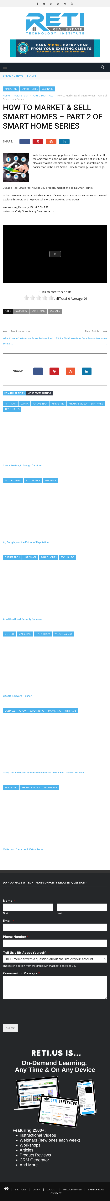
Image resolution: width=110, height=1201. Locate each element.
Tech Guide (67, 557)
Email (8, 921)
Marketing (11, 88)
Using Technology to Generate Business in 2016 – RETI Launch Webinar (43, 772)
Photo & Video (78, 403)
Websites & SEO (63, 634)
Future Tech (40, 403)
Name (9, 901)
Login (36, 1189)
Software (97, 403)
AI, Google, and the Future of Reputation (26, 542)
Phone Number (16, 937)
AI (6, 403)
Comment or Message (21, 973)
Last (59, 913)
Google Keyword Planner (17, 695)
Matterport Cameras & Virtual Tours (23, 849)
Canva (25, 403)
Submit (10, 1028)
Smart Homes (30, 88)
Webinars (47, 88)
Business (16, 480)
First (5, 913)
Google (9, 634)
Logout (52, 1189)
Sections (21, 1189)
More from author (39, 393)
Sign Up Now (96, 1189)
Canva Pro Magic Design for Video (22, 465)
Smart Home (38, 311)
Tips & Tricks (12, 409)
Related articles (14, 393)
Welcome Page (72, 1189)
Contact (55, 1193)
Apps (14, 403)
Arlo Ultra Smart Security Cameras (22, 619)
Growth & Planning (31, 710)
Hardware (30, 557)
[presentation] (38, 1020)
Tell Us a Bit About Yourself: (26, 953)
